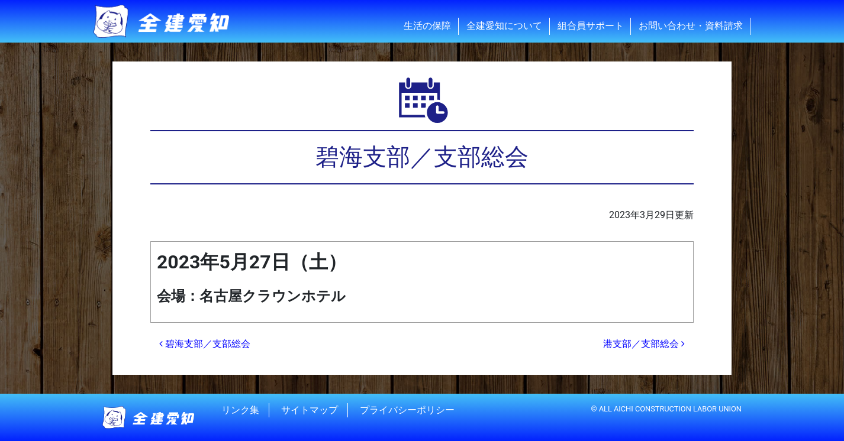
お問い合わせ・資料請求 (691, 25)
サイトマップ (309, 410)
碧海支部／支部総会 (204, 343)
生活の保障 (427, 25)
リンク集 (240, 410)
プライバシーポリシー (407, 410)
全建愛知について (504, 25)
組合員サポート (591, 25)
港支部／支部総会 (644, 343)
